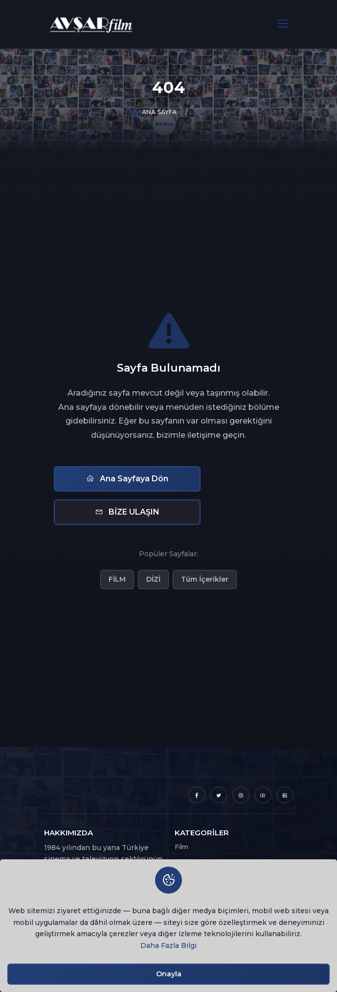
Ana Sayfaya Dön (127, 478)
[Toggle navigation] (280, 24)
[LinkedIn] (284, 794)
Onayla (168, 973)
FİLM (117, 579)
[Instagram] (240, 794)
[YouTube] (262, 794)
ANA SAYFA (159, 112)
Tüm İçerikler (204, 579)
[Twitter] (218, 794)
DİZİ (153, 579)
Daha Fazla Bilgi (168, 945)
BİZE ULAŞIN (127, 512)
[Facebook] (196, 794)
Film (181, 846)
